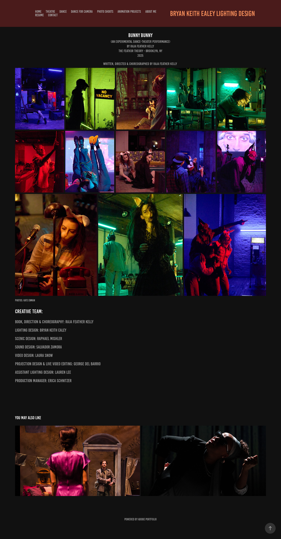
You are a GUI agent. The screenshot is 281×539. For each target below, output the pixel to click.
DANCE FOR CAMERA (82, 11)
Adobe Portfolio (147, 519)
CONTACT (53, 15)
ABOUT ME (150, 11)
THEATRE (50, 11)
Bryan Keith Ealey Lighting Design (212, 13)
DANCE (63, 11)
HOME (38, 11)
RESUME (39, 15)
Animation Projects (129, 11)
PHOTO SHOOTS (105, 11)
